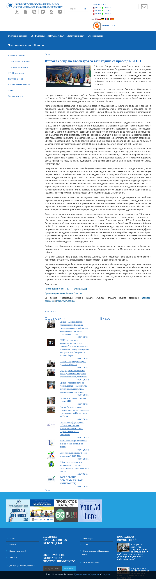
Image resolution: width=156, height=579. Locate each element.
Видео (11, 81)
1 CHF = (102, 14)
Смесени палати (95, 36)
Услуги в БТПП (15, 69)
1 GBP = (102, 11)
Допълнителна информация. (87, 574)
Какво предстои (15, 87)
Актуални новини (16, 46)
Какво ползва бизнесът (19, 75)
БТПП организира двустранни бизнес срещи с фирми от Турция (73, 434)
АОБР (84, 535)
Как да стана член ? (16, 542)
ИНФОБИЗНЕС (56, 35)
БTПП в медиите (16, 64)
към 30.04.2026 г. (99, 5)
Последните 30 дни (20, 52)
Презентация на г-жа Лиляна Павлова (64, 284)
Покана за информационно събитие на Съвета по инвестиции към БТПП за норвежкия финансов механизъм (72, 419)
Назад (47, 45)
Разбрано (105, 574)
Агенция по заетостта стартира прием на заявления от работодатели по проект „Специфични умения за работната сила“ (132, 542)
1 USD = (102, 8)
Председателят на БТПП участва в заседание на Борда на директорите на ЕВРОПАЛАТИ (133, 564)
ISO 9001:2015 (104, 26)
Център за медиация (90, 553)
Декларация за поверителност (20, 556)
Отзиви (11, 535)
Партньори (86, 529)
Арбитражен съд (76, 35)
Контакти (11, 548)
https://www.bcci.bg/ (65, 292)
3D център (137, 36)
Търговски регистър (18, 36)
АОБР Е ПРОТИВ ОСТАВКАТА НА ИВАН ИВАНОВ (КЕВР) (71, 471)
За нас (10, 529)
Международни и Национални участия (94, 543)
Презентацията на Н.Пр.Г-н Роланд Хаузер (66, 279)
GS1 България (37, 36)
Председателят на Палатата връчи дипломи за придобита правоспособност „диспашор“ (73, 364)
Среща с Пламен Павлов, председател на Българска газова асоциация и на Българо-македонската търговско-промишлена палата (74, 319)
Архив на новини (19, 58)
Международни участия (117, 36)
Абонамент (68, 559)
